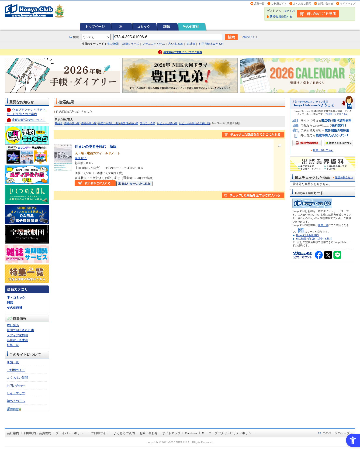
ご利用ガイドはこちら (336, 114)
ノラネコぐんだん (153, 43)
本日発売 (13, 325)
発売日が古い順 (129, 123)
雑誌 (166, 26)
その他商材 (191, 26)
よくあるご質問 (302, 3)
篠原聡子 (81, 158)
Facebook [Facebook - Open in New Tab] (191, 433)
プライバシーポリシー (71, 433)
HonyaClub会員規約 (307, 235)
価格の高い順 (89, 123)
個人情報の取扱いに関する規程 (314, 238)
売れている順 (147, 123)
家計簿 (191, 43)
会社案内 (13, 433)
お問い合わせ (325, 3)
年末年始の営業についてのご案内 (182, 52)
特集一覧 (13, 345)
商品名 (58, 123)
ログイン (289, 11)
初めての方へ (16, 401)
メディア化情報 (17, 335)
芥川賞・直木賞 (17, 340)
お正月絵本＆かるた (211, 43)
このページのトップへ (337, 433)
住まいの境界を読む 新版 (96, 146)
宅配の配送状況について (28, 120)
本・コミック (16, 297)
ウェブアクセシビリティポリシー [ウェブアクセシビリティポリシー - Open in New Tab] (231, 433)
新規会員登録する (281, 16)
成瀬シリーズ (130, 43)
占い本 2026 (175, 43)
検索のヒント (250, 36)
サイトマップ (347, 3)
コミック (143, 26)
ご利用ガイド (279, 3)
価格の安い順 (72, 123)
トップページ (95, 26)
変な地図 (113, 43)
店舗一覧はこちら (323, 150)
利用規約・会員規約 (37, 433)
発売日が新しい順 (108, 123)
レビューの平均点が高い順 (194, 123)
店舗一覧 (259, 3)
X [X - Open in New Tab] (203, 433)
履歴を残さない (344, 177)
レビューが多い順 (167, 123)
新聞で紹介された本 (20, 330)
